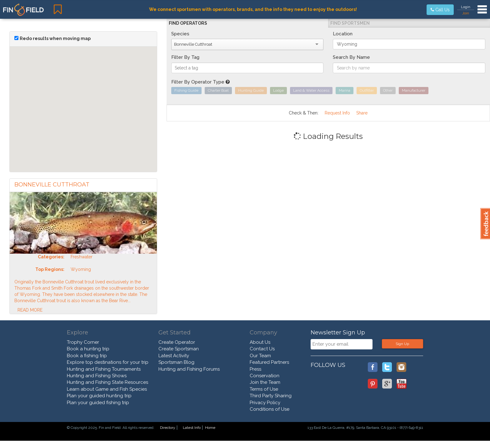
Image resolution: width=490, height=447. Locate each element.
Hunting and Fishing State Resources (107, 382)
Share (362, 112)
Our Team (260, 355)
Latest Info (192, 427)
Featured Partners (269, 362)
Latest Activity (173, 355)
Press (255, 369)
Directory (167, 427)
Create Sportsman (178, 349)
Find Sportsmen (350, 23)
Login (465, 7)
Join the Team (265, 382)
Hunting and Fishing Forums (189, 369)
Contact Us (262, 349)
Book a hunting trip (88, 349)
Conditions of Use (269, 409)
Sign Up (402, 344)
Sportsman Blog (176, 362)
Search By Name (351, 57)
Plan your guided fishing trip (98, 402)
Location (342, 34)
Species (180, 34)
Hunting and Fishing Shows (97, 375)
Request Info (337, 112)
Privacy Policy (265, 402)
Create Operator (176, 342)
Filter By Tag (185, 57)
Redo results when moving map (55, 38)
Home (210, 427)
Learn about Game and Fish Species (107, 389)
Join (465, 13)
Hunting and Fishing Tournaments (104, 369)
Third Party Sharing (271, 396)
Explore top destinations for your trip (107, 362)
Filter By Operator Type (200, 82)
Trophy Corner (83, 342)
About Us (260, 342)
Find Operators (188, 23)
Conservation (264, 375)
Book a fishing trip (87, 355)
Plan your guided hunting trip (99, 396)
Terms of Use (264, 389)
